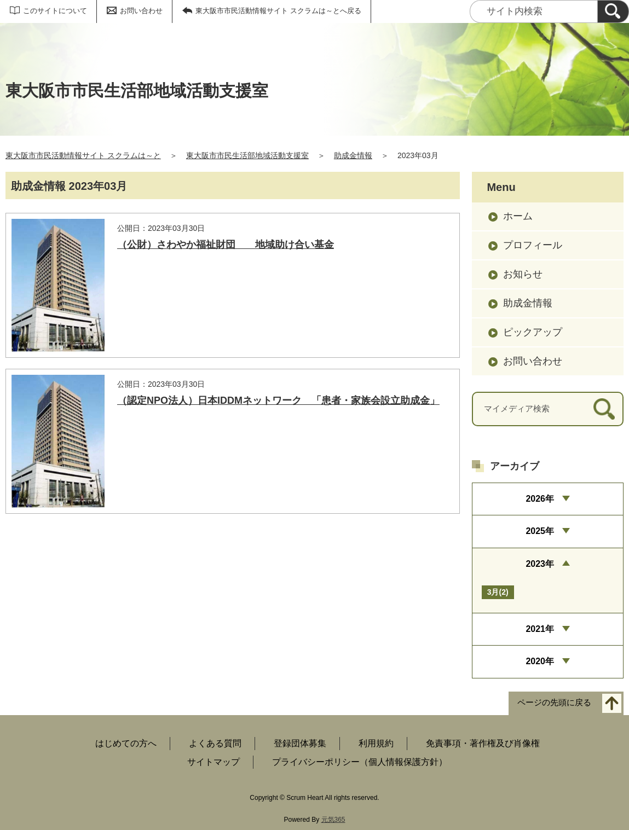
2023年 (540, 563)
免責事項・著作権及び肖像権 (483, 743)
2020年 (540, 661)
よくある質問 (215, 743)
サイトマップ (213, 762)
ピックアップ (532, 332)
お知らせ (523, 274)
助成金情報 (353, 155)
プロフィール (532, 245)
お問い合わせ (141, 11)
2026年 (540, 498)
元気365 (333, 819)
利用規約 (376, 743)
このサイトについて (55, 11)
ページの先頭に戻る (554, 702)
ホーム (518, 216)
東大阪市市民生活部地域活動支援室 (247, 155)
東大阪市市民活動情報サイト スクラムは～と (83, 155)
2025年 (540, 531)
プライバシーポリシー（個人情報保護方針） (359, 762)
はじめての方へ (126, 743)
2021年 (540, 629)
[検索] (613, 11)
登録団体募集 (300, 743)
